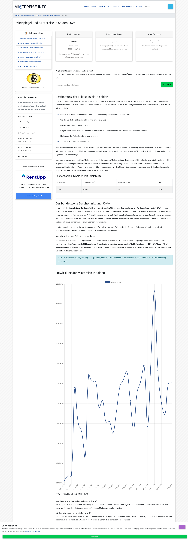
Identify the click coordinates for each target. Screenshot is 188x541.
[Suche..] (155, 6)
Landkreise (102, 6)
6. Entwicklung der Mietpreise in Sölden (29, 61)
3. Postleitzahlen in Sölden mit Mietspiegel (30, 48)
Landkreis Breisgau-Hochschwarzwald (48, 15)
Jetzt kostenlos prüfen (33, 196)
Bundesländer (113, 6)
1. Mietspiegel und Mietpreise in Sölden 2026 (31, 38)
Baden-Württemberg (27, 15)
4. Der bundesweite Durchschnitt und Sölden (31, 52)
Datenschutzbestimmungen (33, 531)
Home (86, 6)
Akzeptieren (94, 536)
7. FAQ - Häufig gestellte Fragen (27, 66)
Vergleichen (167, 84)
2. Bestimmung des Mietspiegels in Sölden (30, 43)
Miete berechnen (127, 6)
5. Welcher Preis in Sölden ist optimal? (29, 57)
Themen (139, 6)
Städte (93, 6)
